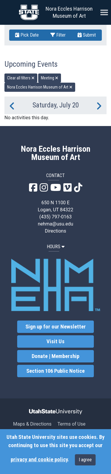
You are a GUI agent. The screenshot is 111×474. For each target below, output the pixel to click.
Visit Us (55, 341)
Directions (55, 231)
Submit (87, 35)
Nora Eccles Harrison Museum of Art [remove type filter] (40, 87)
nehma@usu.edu (55, 224)
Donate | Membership (55, 356)
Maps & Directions (32, 424)
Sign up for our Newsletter (55, 326)
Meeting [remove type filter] (49, 78)
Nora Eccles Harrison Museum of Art (69, 12)
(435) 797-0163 (55, 217)
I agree (85, 459)
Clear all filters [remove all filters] (21, 78)
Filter (58, 35)
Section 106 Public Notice (55, 371)
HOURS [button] (56, 246)
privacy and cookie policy (39, 459)
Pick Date (27, 35)
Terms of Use (71, 424)
